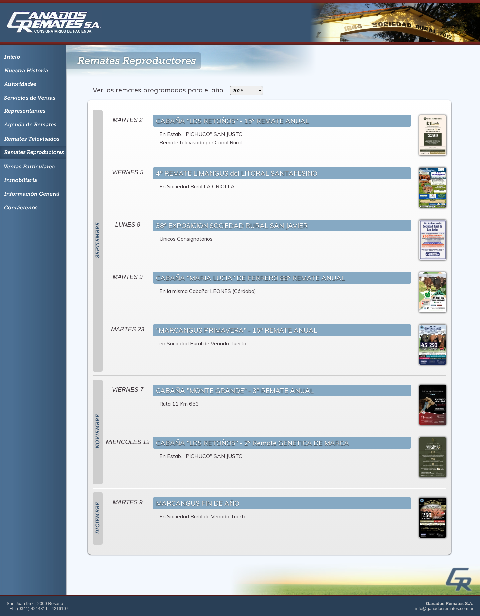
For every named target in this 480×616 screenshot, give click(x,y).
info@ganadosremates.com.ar (444, 608)
